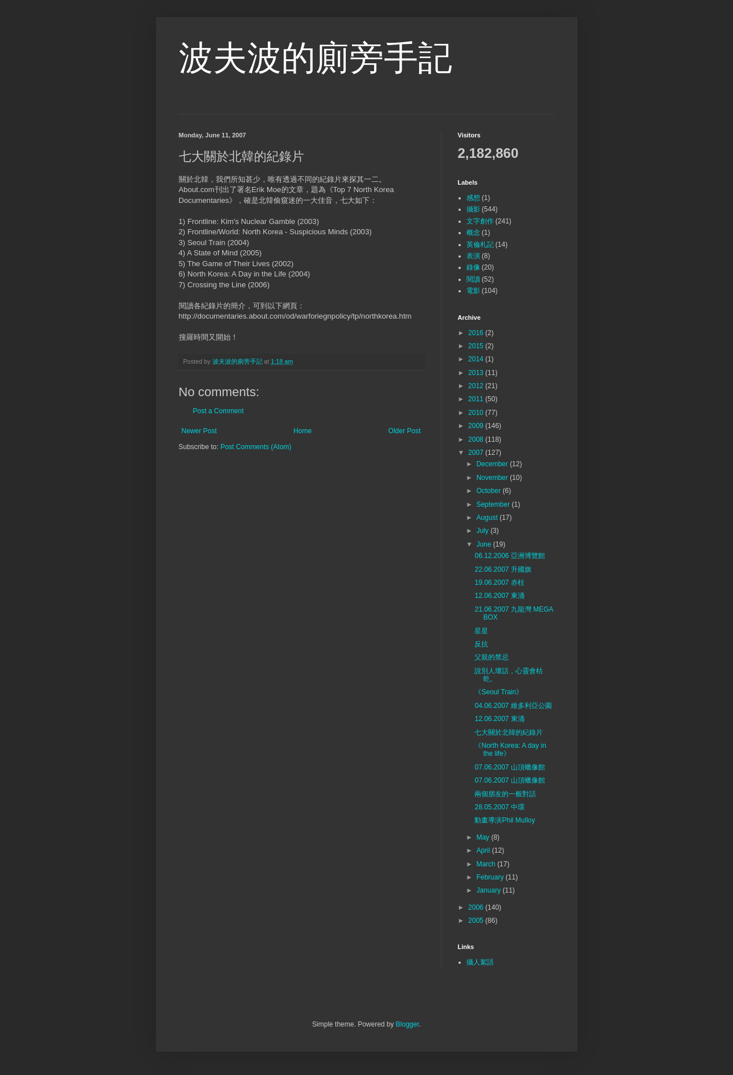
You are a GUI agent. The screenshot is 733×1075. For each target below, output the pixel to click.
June (484, 544)
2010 (476, 413)
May (483, 837)
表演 (473, 256)
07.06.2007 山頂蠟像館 (509, 767)
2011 (476, 399)
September (493, 504)
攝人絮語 (480, 962)
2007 (476, 453)
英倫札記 (480, 245)
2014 (476, 359)
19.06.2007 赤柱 (499, 583)
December (493, 464)
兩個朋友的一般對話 (505, 794)
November (493, 478)
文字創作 (480, 221)
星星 (481, 631)
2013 (476, 373)
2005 (476, 921)
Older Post (404, 431)
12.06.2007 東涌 (499, 596)
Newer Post (199, 431)
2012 (476, 386)
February (490, 877)
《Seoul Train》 (498, 692)
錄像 (473, 267)
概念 (473, 233)
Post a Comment (218, 411)
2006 (476, 907)
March (486, 864)
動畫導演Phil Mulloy (504, 820)
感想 (473, 198)
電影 (473, 291)
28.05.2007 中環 (499, 807)
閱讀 (473, 279)
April (484, 850)
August (487, 518)
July (483, 531)
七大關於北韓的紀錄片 (508, 732)
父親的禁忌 (491, 657)
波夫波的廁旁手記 (315, 58)
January (489, 890)
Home (302, 431)
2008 (476, 439)
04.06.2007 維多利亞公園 (512, 706)
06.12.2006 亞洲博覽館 (509, 556)
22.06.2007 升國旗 (502, 569)
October (489, 491)
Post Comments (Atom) (256, 447)
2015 (476, 346)
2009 (476, 426)
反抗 (481, 644)
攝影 (473, 209)
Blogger (407, 1024)
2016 (476, 333)
